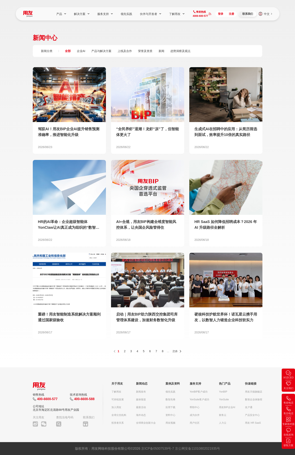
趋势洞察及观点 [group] (180, 51)
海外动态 (141, 415)
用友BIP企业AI (227, 407)
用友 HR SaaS (253, 422)
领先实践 (170, 391)
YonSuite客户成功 (199, 399)
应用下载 (170, 407)
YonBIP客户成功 (199, 391)
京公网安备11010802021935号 (197, 448)
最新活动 (141, 407)
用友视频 (170, 422)
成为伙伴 (195, 415)
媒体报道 (141, 399)
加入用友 (116, 407)
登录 (220, 13)
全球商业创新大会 (146, 422)
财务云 (222, 415)
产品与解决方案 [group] (101, 51)
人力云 (222, 422)
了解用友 (116, 391)
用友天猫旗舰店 (253, 391)
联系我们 (247, 13)
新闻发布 (141, 391)
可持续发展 (117, 399)
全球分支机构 (118, 415)
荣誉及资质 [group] (145, 51)
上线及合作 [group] (125, 51)
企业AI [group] (81, 51)
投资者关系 (117, 422)
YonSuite (224, 399)
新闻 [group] (161, 51)
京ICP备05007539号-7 (157, 448)
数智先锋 (170, 399)
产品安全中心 (252, 415)
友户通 (248, 407)
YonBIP (223, 391)
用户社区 (195, 422)
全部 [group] (68, 51)
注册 (231, 13)
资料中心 (170, 415)
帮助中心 (195, 407)
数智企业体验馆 (253, 399)
